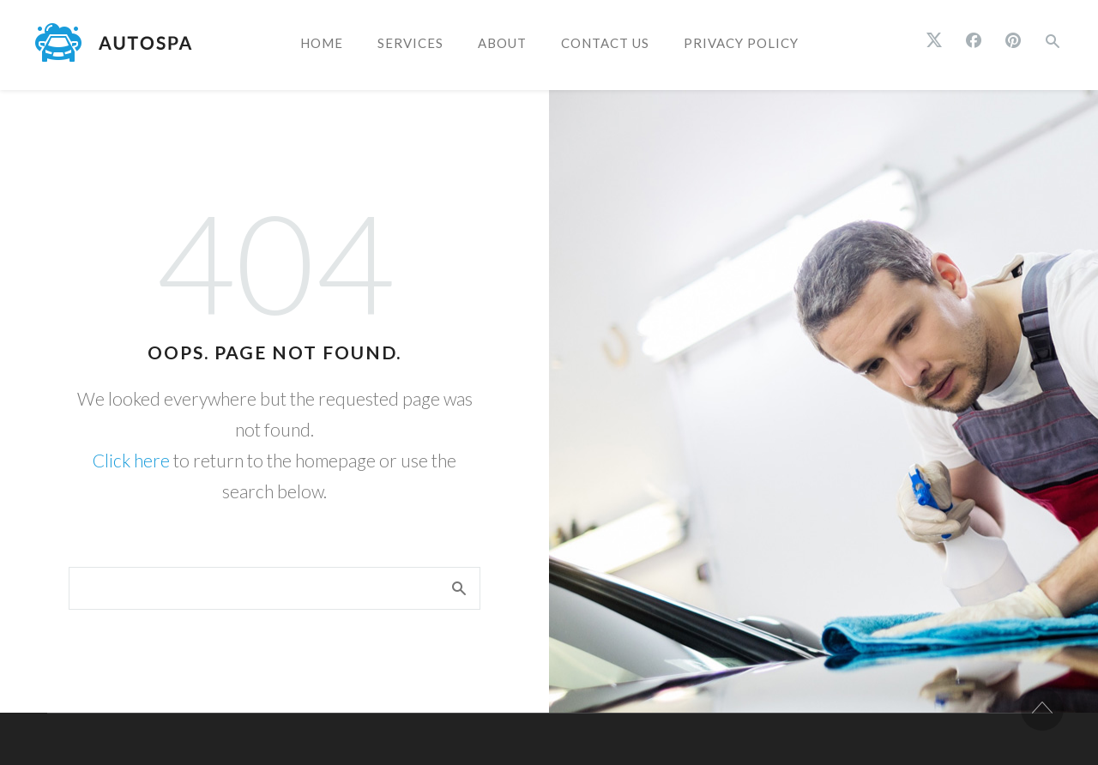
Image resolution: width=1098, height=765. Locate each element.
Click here (131, 460)
